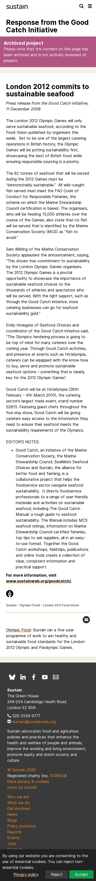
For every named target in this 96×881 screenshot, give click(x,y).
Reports (14, 831)
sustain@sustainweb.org (34, 721)
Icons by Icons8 (22, 787)
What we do (18, 802)
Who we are (18, 796)
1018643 (57, 775)
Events (13, 837)
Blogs (12, 820)
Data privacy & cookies (28, 781)
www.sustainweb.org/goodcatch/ (38, 581)
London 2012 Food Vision (61, 605)
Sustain (11, 605)
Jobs (11, 843)
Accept (81, 874)
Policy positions (21, 826)
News (12, 814)
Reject (57, 874)
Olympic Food (30, 605)
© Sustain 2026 (21, 769)
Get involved (18, 808)
